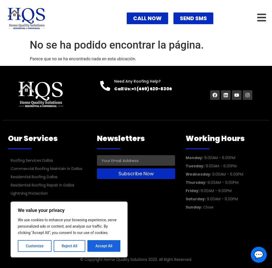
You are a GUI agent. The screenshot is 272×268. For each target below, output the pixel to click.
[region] (69, 229)
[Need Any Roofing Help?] (105, 86)
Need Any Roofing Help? (137, 81)
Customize (35, 246)
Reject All (69, 246)
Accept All (103, 246)
